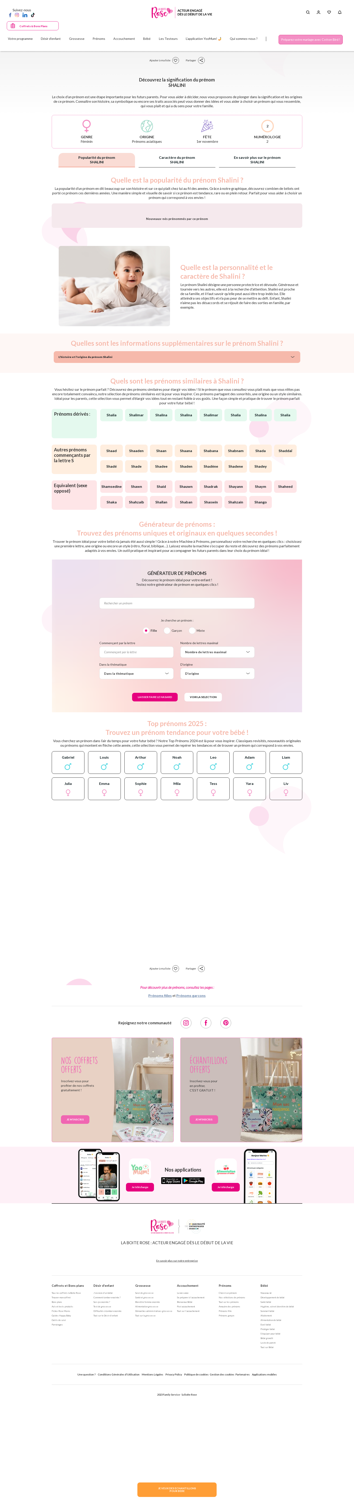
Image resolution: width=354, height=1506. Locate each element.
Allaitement (266, 1434)
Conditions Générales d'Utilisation (119, 1493)
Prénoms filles (160, 1114)
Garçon (177, 749)
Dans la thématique (113, 783)
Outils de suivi (59, 1438)
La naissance (183, 1411)
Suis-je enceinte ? (101, 1420)
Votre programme (20, 39)
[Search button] (308, 12)
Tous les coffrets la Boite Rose (66, 1411)
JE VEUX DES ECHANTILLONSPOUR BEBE (177, 1490)
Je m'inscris (75, 1238)
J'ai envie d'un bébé (103, 1411)
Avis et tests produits (62, 1425)
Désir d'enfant (103, 1404)
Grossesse (143, 1404)
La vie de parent (268, 1461)
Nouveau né (266, 1411)
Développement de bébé (272, 1416)
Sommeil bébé (267, 1429)
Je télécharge (140, 1306)
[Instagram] (17, 14)
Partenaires (242, 1493)
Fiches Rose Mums (61, 1429)
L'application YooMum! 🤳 (204, 39)
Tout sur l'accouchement (188, 1429)
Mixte (201, 749)
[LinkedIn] (25, 14)
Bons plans (57, 1420)
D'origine (186, 783)
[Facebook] (10, 14)
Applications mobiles (264, 1493)
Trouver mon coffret (61, 1416)
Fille (154, 749)
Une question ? (86, 1493)
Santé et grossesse (144, 1416)
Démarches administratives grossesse (153, 1429)
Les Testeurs (168, 39)
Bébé (264, 1404)
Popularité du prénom (96, 159)
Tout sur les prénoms (229, 1420)
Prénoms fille (225, 1429)
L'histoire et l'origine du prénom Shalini (85, 475)
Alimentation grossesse (146, 1425)
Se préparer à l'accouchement (191, 1416)
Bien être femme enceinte (147, 1420)
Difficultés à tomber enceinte (107, 1429)
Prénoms (225, 1404)
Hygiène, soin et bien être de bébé (277, 1425)
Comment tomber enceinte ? (107, 1416)
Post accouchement (186, 1425)
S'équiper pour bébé (270, 1452)
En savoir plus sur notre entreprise (177, 1379)
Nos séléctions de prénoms (232, 1416)
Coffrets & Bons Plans (33, 26)
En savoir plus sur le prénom (257, 159)
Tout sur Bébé (267, 1466)
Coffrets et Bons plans (68, 1404)
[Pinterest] (225, 1141)
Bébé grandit (267, 1457)
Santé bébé (266, 1420)
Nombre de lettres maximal (199, 762)
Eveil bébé (266, 1443)
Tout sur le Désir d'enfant (105, 1434)
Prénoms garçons (191, 1114)
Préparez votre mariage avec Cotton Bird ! (310, 39)
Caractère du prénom (177, 159)
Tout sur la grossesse (145, 1434)
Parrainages (57, 1443)
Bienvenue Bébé (184, 1420)
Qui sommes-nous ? (244, 39)
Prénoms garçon (226, 1434)
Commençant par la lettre (117, 762)
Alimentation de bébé (271, 1438)
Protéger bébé (268, 1447)
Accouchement (187, 1404)
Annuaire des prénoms (229, 1425)
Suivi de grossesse (144, 1411)
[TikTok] (33, 14)
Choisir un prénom (228, 1411)
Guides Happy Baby (61, 1434)
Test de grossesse (102, 1425)
